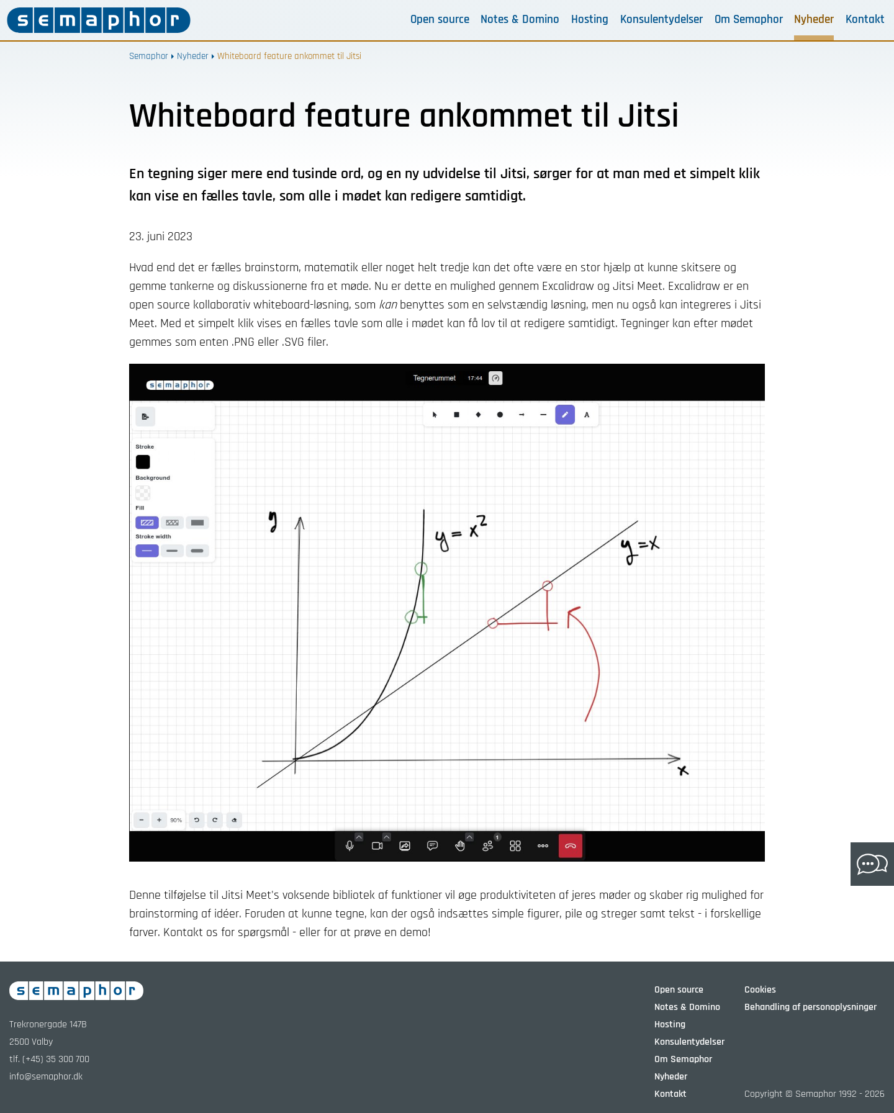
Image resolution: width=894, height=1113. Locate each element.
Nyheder (814, 20)
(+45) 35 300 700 (55, 1059)
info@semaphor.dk (46, 1076)
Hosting (589, 20)
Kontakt (865, 20)
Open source (439, 20)
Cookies (760, 989)
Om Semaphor (749, 20)
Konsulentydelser (661, 20)
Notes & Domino (520, 20)
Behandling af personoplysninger (810, 1007)
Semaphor (148, 56)
